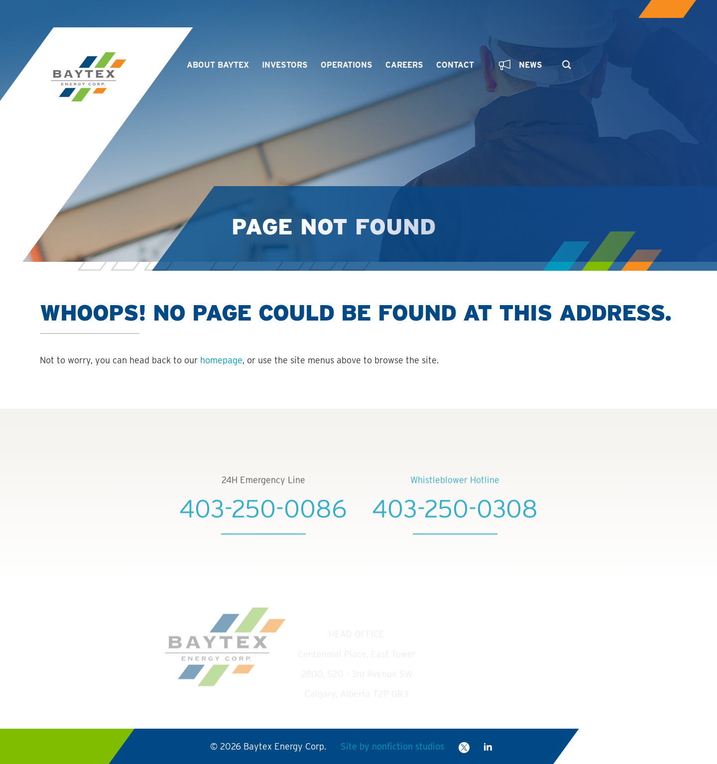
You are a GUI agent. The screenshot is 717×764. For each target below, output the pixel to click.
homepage (221, 360)
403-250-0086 (263, 528)
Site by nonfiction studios (392, 746)
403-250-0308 (455, 528)
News (520, 65)
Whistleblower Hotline (454, 499)
